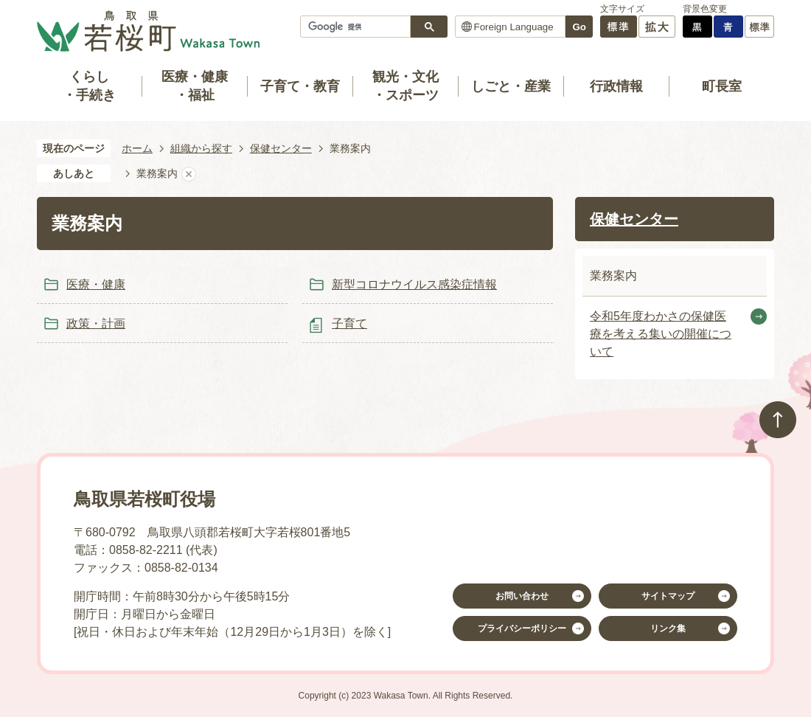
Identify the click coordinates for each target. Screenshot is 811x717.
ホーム (137, 148)
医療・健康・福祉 (194, 86)
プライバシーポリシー (522, 628)
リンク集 (668, 628)
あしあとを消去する (189, 173)
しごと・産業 (511, 86)
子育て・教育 (300, 86)
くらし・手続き (89, 86)
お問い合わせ (522, 596)
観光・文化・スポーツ (405, 86)
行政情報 (616, 86)
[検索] (359, 26)
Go (579, 26)
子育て (349, 323)
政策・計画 (95, 323)
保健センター (281, 148)
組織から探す (201, 148)
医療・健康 (95, 284)
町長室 (722, 86)
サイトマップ (668, 596)
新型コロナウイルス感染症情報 (414, 284)
